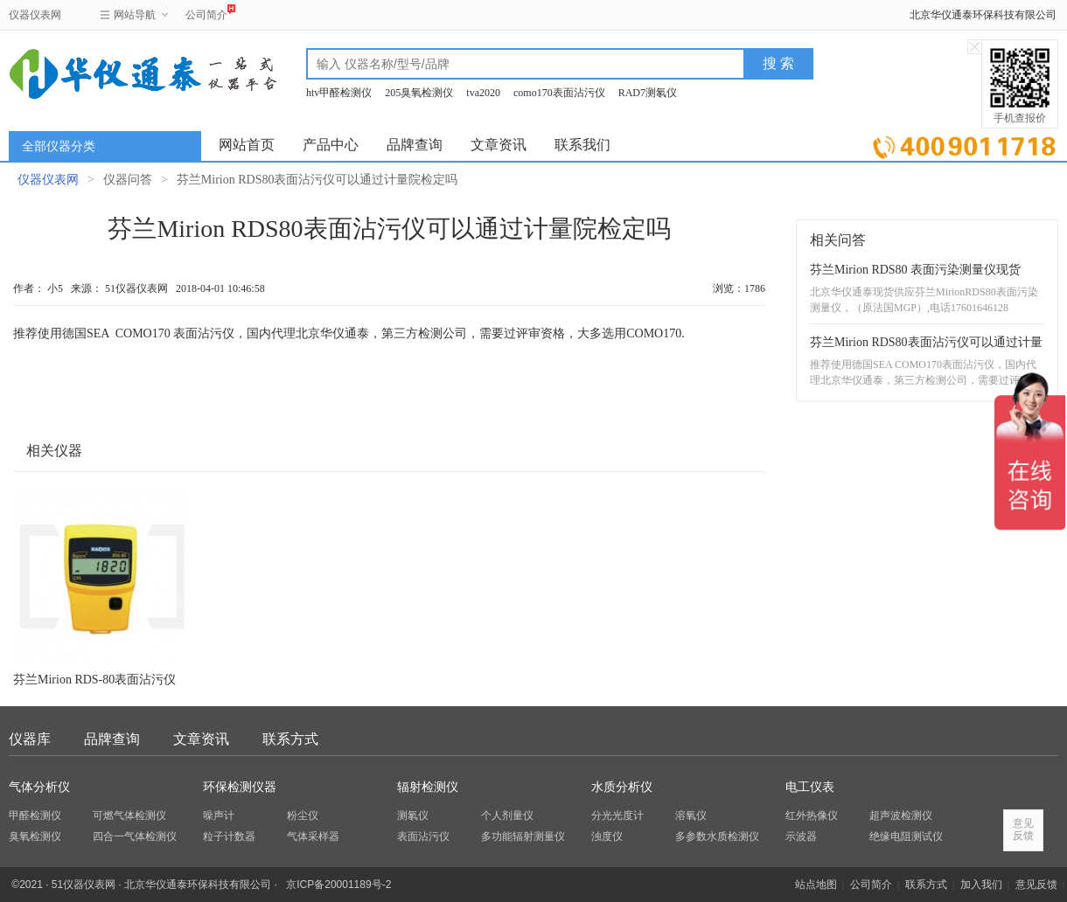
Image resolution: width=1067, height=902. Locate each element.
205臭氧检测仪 (419, 93)
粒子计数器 (229, 836)
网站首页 (247, 144)
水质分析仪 (621, 787)
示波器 (801, 836)
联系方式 (290, 739)
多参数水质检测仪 (717, 836)
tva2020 (483, 93)
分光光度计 (617, 815)
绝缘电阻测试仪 (906, 836)
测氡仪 (413, 815)
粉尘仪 (302, 815)
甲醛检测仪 (35, 815)
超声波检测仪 (900, 815)
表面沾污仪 (423, 836)
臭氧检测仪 (35, 836)
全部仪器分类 (58, 146)
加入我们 (981, 884)
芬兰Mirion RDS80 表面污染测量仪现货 (915, 269)
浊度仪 (607, 836)
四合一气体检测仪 (135, 836)
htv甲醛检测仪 (339, 93)
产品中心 (331, 144)
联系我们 (582, 144)
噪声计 (218, 815)
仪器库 (30, 739)
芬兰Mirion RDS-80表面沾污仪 (94, 679)
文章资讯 (499, 144)
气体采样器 (313, 836)
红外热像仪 (811, 815)
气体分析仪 (39, 787)
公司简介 (206, 12)
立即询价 (964, 144)
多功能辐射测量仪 (523, 836)
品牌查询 (415, 144)
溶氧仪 (691, 815)
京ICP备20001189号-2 (338, 884)
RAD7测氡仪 (647, 93)
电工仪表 (809, 787)
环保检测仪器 (239, 787)
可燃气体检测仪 (129, 815)
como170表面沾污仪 (559, 93)
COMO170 (143, 333)
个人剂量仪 (507, 815)
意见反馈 (1036, 884)
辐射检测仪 (427, 787)
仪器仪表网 (35, 15)
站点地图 (816, 884)
